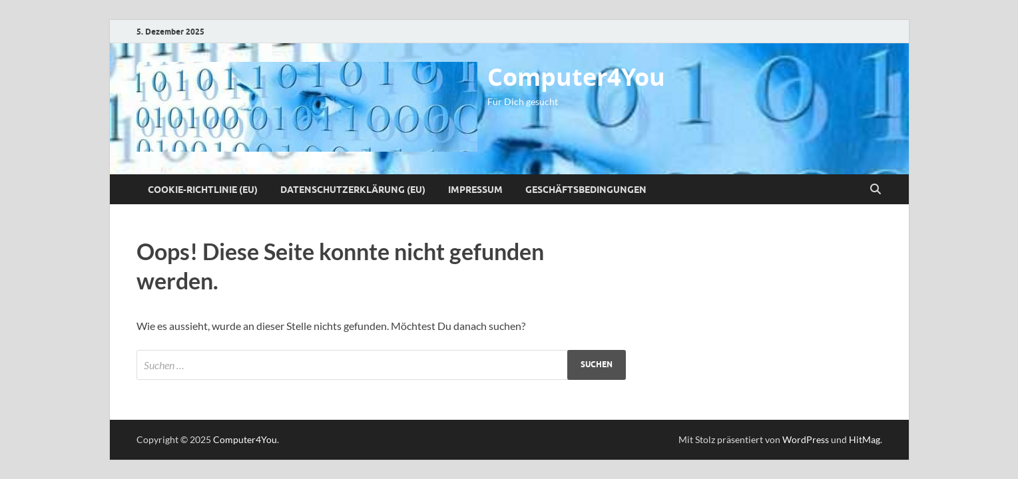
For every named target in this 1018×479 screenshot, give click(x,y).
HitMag (864, 439)
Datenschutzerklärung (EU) (352, 189)
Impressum (475, 189)
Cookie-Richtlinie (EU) (203, 189)
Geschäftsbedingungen (585, 189)
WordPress (805, 439)
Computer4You (576, 77)
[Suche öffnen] (876, 189)
